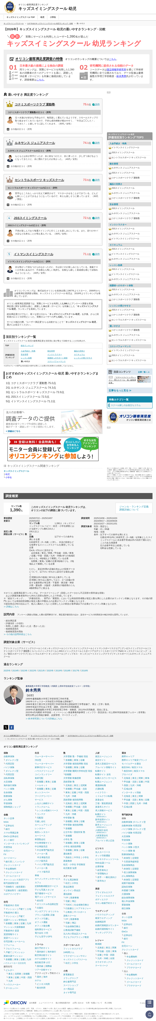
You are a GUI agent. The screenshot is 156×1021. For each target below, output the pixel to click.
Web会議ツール (102, 863)
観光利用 (41, 987)
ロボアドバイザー (12, 894)
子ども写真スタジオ (44, 890)
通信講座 (67, 894)
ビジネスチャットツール (107, 859)
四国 (126, 785)
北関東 (18, 974)
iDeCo (125, 931)
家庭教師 (67, 861)
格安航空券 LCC (42, 962)
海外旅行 (52, 951)
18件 (96, 104)
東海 (16, 923)
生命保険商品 (128, 865)
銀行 (8, 829)
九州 (29, 923)
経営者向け (102, 870)
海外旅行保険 (10, 785)
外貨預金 (8, 847)
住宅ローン (9, 850)
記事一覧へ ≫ (144, 372)
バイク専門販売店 (45, 864)
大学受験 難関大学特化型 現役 (77, 771)
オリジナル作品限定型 (47, 904)
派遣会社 (99, 799)
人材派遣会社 (101, 836)
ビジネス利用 (43, 984)
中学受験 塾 (69, 817)
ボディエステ (101, 899)
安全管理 (24, 354)
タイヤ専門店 (69, 992)
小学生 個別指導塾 (72, 846)
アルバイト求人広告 (104, 840)
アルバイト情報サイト (106, 767)
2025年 (7, 670)
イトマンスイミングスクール (33, 254)
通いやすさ (115, 326)
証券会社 (10, 825)
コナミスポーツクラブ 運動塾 (35, 104)
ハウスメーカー (13, 984)
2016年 (84, 670)
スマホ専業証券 (11, 832)
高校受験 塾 (69, 781)
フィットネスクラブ (72, 948)
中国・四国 (26, 977)
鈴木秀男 (121, 76)
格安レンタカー (42, 832)
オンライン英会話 (71, 890)
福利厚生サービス (43, 929)
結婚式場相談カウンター (107, 925)
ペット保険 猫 (128, 850)
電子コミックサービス (45, 897)
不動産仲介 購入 (11, 912)
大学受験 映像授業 (72, 778)
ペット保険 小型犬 (130, 847)
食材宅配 (39, 778)
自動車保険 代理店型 (131, 825)
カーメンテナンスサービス (47, 879)
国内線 (40, 966)
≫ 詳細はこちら (11, 606)
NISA (6, 822)
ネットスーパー (42, 792)
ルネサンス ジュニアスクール (35, 143)
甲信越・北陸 (80, 789)
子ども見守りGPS (43, 936)
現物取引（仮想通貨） (16, 887)
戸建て (21, 909)
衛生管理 (51, 351)
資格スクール (69, 915)
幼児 (7, 474)
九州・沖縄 (70, 796)
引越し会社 (40, 821)
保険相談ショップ (12, 807)
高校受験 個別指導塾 (73, 799)
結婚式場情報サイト (104, 929)
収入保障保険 (130, 872)
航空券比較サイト (43, 955)
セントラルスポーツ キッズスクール (39, 180)
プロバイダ (127, 774)
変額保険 (126, 905)
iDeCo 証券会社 (11, 836)
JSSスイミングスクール (30, 218)
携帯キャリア (128, 756)
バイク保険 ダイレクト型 (134, 829)
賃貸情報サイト (11, 934)
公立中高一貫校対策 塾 (74, 832)
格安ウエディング (103, 918)
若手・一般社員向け (107, 877)
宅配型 (40, 817)
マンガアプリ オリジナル (47, 911)
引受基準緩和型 (131, 861)
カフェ (38, 882)
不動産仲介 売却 (11, 905)
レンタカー (40, 828)
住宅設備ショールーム (14, 941)
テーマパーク (101, 965)
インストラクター (54, 354)
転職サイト (100, 771)
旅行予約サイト (42, 948)
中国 (147, 781)
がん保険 (8, 799)
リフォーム (9, 945)
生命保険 (8, 792)
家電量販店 (68, 974)
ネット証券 (9, 818)
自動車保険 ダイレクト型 (134, 822)
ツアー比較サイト (43, 969)
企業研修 (99, 866)
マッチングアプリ (103, 932)
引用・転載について (94, 1003)
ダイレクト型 (12, 760)
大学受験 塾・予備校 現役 (75, 756)
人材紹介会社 (101, 831)
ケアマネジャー (83, 908)
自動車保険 (9, 756)
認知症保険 (127, 887)
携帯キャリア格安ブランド (134, 760)
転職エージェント (103, 781)
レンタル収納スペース (47, 810)
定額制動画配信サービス (46, 886)
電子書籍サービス (43, 893)
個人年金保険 (128, 901)
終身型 (127, 858)
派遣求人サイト (102, 807)
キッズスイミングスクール (16, 471)
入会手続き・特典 (28, 351)
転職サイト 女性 (103, 774)
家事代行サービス (43, 767)
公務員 (68, 912)
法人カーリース (102, 852)
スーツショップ (70, 985)
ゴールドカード (13, 876)
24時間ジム (68, 952)
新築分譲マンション (13, 956)
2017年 (76, 670)
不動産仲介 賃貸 (11, 930)
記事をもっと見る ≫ (120, 390)
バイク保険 (9, 767)
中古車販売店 (41, 846)
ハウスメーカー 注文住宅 (15, 963)
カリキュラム (79, 354)
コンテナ (41, 814)
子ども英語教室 (70, 879)
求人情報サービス (103, 810)
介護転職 (99, 789)
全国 (112, 958)
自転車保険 (9, 778)
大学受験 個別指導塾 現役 (75, 763)
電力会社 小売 (41, 933)
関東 (114, 947)
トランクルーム (42, 807)
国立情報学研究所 (116, 69)
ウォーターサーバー (44, 756)
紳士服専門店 (69, 981)
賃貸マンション (11, 938)
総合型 (40, 900)
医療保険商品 (128, 854)
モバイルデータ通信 (131, 763)
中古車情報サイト (43, 843)
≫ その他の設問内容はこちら (18, 634)
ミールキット (41, 785)
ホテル (38, 980)
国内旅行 (41, 951)
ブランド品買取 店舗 (45, 915)
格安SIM (128, 771)
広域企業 (128, 789)
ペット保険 (9, 789)
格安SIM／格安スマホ (132, 767)
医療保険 (8, 796)
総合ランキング (27, 346)
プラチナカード (134, 967)
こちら (112, 59)
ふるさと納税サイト (44, 803)
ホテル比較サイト (43, 959)
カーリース (40, 836)
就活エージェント (103, 756)
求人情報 (108, 1003)
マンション (11, 909)
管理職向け (102, 873)
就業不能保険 (128, 883)
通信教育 (67, 854)
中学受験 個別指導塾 (73, 825)
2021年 (41, 670)
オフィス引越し (42, 918)
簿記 (74, 901)
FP (66, 897)
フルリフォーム (13, 948)
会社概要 (32, 1003)
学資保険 (8, 803)
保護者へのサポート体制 (57, 358)
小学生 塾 (67, 839)
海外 (45, 977)
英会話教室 (68, 887)
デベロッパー (12, 988)
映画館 (98, 944)
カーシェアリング (43, 825)
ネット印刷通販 (102, 855)
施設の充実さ (79, 351)
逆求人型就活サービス (106, 763)
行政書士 (69, 908)
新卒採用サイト (102, 820)
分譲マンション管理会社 (15, 920)
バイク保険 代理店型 (131, 832)
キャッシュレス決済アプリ (16, 879)
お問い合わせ (78, 1003)
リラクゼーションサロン (75, 956)
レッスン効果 (26, 358)
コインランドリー (43, 774)
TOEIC (68, 905)
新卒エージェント (103, 826)
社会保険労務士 (81, 905)
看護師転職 (100, 785)
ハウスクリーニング (44, 771)
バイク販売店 (41, 861)
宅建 (67, 901)
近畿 (23, 923)
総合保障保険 (128, 897)
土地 (29, 909)
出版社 (40, 908)
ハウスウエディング (104, 914)
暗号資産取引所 (11, 883)
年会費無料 (11, 869)
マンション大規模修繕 (14, 927)
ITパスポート (80, 912)
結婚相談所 (100, 921)
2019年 (58, 670)
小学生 (8, 477)
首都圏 (9, 923)
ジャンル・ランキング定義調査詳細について (134, 508)
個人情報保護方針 (63, 1003)
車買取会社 (40, 839)
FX (5, 854)
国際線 (48, 966)
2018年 (67, 670)
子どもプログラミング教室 (76, 937)
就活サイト (100, 760)
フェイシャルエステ (104, 896)
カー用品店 (68, 989)
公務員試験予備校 (71, 930)
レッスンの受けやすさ (83, 358)
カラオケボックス (103, 962)
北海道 (68, 785)
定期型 (135, 858)
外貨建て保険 (128, 890)
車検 (37, 875)
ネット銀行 (9, 840)
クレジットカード (12, 865)
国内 (39, 977)
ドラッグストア (70, 978)
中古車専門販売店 (45, 850)
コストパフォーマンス (56, 361)
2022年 (32, 670)
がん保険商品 (128, 876)
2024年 (15, 670)
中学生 (77, 857)
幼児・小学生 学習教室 (74, 864)
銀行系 (9, 861)
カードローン (10, 858)
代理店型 (10, 763)
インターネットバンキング (16, 843)
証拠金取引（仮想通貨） (17, 890)
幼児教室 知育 (70, 868)
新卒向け (101, 881)
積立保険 (126, 908)
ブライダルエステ (103, 892)
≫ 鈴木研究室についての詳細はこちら (44, 718)
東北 (10, 974)
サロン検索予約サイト (106, 903)
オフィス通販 (41, 922)
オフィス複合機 (42, 926)
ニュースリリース (46, 1003)
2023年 (24, 670)
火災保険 (8, 781)
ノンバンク (19, 861)
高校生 (68, 857)
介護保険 (126, 894)
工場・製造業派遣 (103, 803)
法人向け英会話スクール (75, 933)
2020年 (50, 670)
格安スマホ (139, 771)
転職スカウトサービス (106, 778)
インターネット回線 (131, 792)
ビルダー (10, 970)
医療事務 (74, 897)
